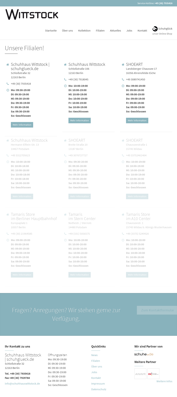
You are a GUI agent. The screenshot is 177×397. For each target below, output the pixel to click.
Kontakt (142, 30)
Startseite (51, 30)
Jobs (129, 30)
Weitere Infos (164, 381)
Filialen (100, 30)
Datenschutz (98, 389)
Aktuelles (115, 30)
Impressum (98, 383)
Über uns (67, 30)
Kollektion (84, 30)
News (94, 355)
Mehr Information (22, 124)
